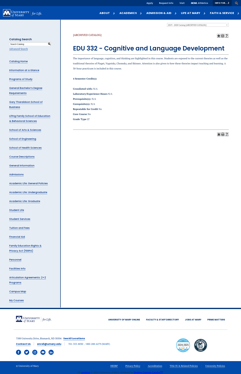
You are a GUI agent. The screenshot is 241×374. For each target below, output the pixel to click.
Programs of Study (20, 79)
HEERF (114, 366)
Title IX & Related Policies (184, 366)
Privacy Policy (132, 366)
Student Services (19, 219)
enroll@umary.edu (49, 344)
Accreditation (155, 366)
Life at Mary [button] (193, 13)
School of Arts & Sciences (25, 130)
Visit (182, 3)
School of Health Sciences (25, 148)
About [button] (107, 13)
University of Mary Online (124, 319)
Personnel (15, 259)
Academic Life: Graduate (24, 201)
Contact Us (23, 344)
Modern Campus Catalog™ (148, 372)
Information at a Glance (24, 70)
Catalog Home (18, 61)
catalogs (85, 372)
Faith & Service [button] (224, 13)
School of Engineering (22, 139)
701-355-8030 (75, 344)
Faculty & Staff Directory (162, 319)
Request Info (166, 3)
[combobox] (198, 25)
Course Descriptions (22, 156)
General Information (21, 165)
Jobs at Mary (193, 319)
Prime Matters (216, 319)
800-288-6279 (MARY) (98, 344)
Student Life (16, 210)
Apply (149, 3)
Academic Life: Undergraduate (28, 192)
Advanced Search (18, 49)
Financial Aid (17, 237)
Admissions (16, 174)
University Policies (215, 366)
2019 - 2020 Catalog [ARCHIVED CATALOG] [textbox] (187, 25)
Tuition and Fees (19, 228)
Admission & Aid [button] (161, 13)
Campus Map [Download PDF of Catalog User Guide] (17, 291)
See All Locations (74, 338)
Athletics (203, 3)
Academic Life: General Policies (28, 183)
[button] (222, 3)
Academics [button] (130, 13)
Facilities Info (17, 268)
